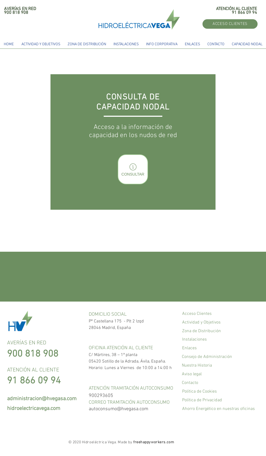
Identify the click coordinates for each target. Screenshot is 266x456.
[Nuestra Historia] (207, 365)
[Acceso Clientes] (211, 314)
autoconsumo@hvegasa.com (118, 409)
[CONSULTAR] (133, 169)
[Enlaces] (208, 348)
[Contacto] (207, 383)
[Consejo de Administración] (207, 357)
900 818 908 (16, 12)
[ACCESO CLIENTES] (230, 24)
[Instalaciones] (208, 339)
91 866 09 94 (244, 12)
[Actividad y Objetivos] (208, 322)
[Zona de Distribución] (208, 331)
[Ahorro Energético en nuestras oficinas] (222, 409)
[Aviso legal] (207, 374)
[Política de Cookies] (208, 391)
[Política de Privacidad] (208, 400)
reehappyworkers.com (154, 442)
